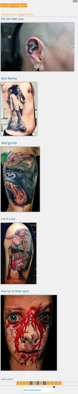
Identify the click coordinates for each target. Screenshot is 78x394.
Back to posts (7, 379)
